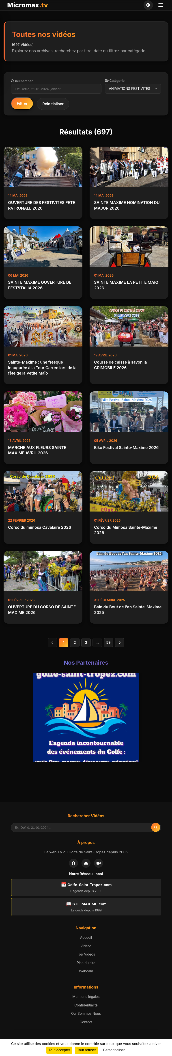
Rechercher (22, 81)
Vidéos (85, 946)
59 (108, 642)
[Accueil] (86, 863)
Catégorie (115, 80)
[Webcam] (98, 863)
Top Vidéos (86, 954)
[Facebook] (73, 863)
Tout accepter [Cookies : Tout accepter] (59, 1050)
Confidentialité (86, 1005)
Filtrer (22, 103)
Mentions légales (86, 997)
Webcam (86, 971)
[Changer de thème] (148, 5)
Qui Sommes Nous (86, 1013)
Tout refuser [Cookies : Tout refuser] (86, 1050)
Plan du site (86, 963)
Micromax (27, 5)
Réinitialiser (53, 104)
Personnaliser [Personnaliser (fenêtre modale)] (114, 1050)
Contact (86, 1022)
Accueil (86, 937)
